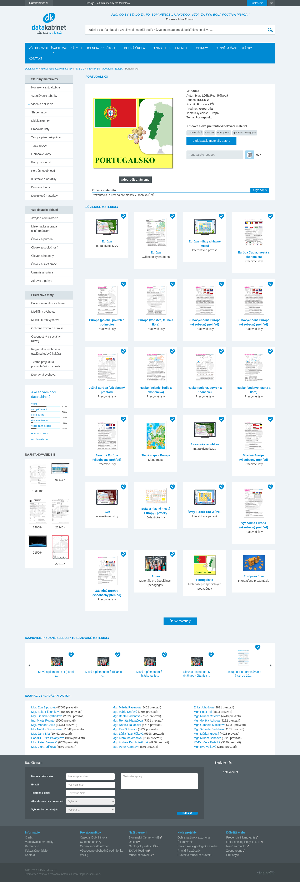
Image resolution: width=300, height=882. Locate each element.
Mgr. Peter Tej (203, 711)
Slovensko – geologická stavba (198, 846)
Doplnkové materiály (44, 195)
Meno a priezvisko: (42, 776)
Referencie (178, 48)
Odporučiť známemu (135, 179)
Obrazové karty (41, 154)
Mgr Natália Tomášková (46, 729)
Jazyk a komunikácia (44, 218)
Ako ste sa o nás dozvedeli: (47, 801)
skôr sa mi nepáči (40, 420)
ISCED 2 (79, 68)
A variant (209, 132)
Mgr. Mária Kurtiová (206, 733)
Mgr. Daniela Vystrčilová (46, 716)
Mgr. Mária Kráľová (124, 711)
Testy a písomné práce (46, 137)
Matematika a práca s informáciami (44, 228)
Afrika (156, 576)
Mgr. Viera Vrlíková (43, 746)
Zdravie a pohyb (41, 280)
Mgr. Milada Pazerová (126, 707)
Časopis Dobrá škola (93, 837)
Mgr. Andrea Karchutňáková (130, 742)
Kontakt (35, 58)
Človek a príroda (42, 239)
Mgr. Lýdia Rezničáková (128, 733)
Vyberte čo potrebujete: (45, 809)
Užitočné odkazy (90, 841)
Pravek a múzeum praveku (195, 855)
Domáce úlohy (40, 187)
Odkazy (202, 48)
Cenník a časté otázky (234, 48)
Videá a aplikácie (42, 104)
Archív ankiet (38, 439)
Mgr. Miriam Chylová (207, 716)
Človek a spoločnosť (44, 247)
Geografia (107, 68)
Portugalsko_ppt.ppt (202, 154)
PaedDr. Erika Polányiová (47, 738)
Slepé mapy (39, 112)
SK (271, 3)
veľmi (34, 403)
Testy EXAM (39, 145)
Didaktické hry (40, 120)
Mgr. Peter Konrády (125, 746)
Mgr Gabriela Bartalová (209, 729)
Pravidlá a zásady (189, 850)
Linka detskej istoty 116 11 (243, 841)
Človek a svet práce (44, 264)
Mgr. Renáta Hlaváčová (127, 720)
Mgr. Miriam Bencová (207, 738)
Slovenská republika (205, 444)
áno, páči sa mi (39, 409)
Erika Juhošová (204, 707)
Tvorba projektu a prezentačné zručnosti (45, 364)
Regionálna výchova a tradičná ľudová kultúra (46, 351)
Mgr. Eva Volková (205, 746)
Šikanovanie (185, 841)
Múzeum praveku (140, 855)
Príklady (231, 855)
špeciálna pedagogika (245, 132)
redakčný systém (59, 874)
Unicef (133, 841)
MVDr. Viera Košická (207, 742)
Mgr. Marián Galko (43, 725)
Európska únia (254, 576)
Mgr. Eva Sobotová (124, 729)
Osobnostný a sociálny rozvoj (46, 339)
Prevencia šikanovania (240, 837)
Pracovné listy (40, 129)
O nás (157, 48)
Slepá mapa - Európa (155, 455)
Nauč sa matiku (236, 846)
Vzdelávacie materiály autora (211, 140)
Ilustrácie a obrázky (43, 179)
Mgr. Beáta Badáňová (126, 716)
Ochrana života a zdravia (47, 328)
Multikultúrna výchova (45, 320)
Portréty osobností (43, 170)
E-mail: (35, 784)
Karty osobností (41, 162)
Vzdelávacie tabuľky (44, 95)
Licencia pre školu (100, 48)
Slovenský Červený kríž (144, 837)
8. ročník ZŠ (93, 68)
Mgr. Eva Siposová (43, 707)
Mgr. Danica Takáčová (126, 725)
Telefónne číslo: (40, 792)
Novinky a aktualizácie (45, 87)
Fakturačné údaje (36, 850)
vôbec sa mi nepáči (41, 426)
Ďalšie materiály (180, 621)
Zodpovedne (234, 850)
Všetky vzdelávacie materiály (53, 48)
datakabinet (230, 772)
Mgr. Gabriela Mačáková (209, 725)
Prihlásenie (257, 3)
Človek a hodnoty (42, 255)
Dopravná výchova (43, 374)
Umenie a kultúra (42, 272)
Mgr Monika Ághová (207, 720)
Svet (107, 512)
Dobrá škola (134, 48)
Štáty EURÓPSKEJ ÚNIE (205, 512)
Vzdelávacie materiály (39, 841)
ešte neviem (37, 415)
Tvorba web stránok (36, 874)
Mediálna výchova (43, 311)
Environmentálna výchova (48, 303)
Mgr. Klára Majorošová (127, 738)
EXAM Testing (138, 850)
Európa (119, 68)
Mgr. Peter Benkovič (44, 742)
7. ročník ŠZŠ (194, 132)
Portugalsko (223, 132)
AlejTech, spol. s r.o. (90, 874)
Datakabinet (31, 68)
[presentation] (152, 799)
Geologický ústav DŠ (142, 846)
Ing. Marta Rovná (42, 720)
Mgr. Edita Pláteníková (45, 711)
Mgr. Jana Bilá (40, 733)
